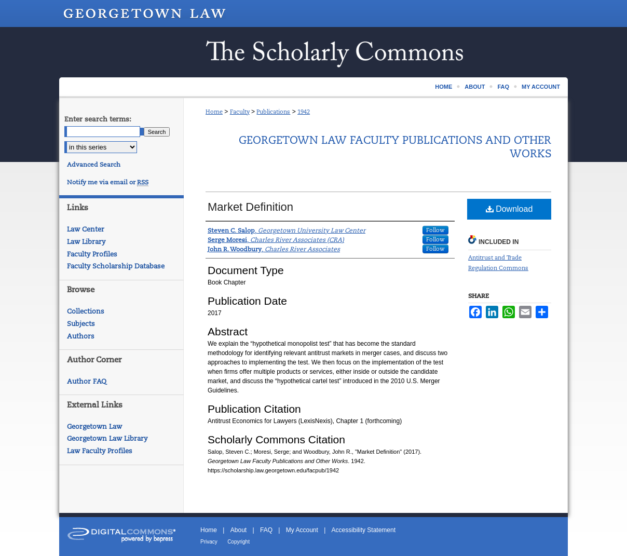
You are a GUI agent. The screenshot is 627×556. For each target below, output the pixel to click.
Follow (435, 230)
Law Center (85, 229)
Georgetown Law (94, 426)
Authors (80, 336)
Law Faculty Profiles (99, 451)
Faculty (240, 111)
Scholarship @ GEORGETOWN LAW (313, 52)
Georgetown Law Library (107, 438)
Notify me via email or (107, 182)
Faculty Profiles (92, 254)
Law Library (86, 242)
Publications (273, 111)
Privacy (208, 542)
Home (214, 111)
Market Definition (250, 206)
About (238, 530)
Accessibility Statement (364, 530)
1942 (303, 111)
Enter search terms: (97, 119)
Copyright (238, 542)
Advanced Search (93, 164)
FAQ (266, 530)
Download (509, 209)
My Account (302, 530)
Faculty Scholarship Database (116, 266)
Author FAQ (86, 381)
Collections (85, 311)
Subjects (81, 324)
